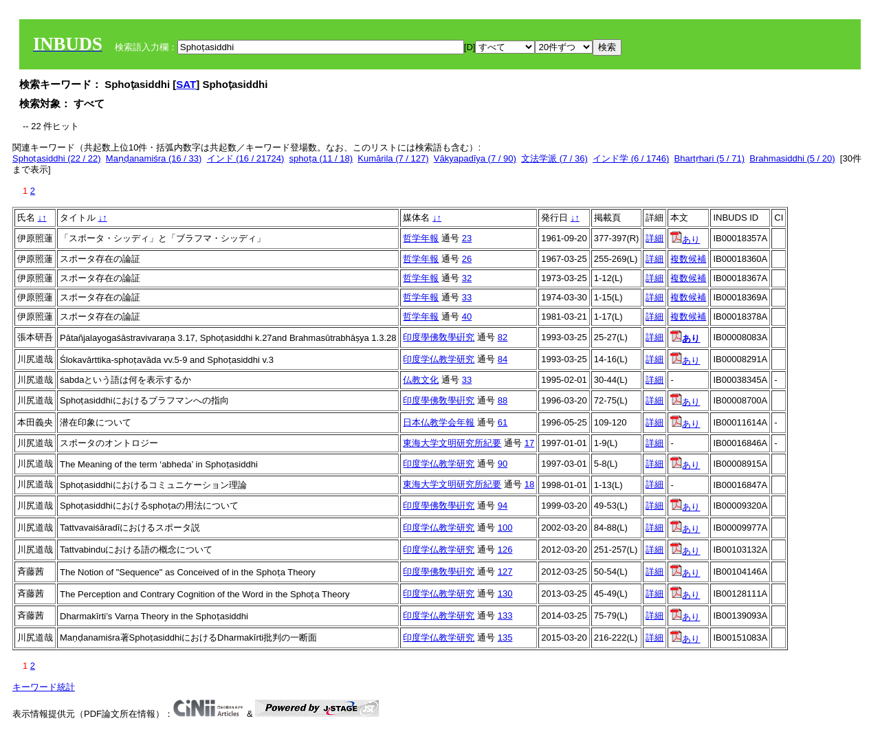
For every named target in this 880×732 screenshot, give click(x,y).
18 (529, 484)
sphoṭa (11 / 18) (321, 158)
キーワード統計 (43, 687)
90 (502, 463)
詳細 (654, 238)
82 (502, 337)
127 (505, 571)
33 (467, 297)
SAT (186, 84)
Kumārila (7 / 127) (393, 158)
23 (467, 238)
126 (505, 549)
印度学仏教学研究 (438, 359)
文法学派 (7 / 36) (554, 158)
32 (467, 278)
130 (505, 593)
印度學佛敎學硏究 (438, 337)
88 (502, 400)
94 (502, 505)
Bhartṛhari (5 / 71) (709, 158)
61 (502, 422)
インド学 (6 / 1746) (631, 158)
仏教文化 (421, 380)
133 (505, 615)
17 (529, 443)
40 (467, 316)
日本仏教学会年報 (438, 422)
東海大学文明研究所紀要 (452, 443)
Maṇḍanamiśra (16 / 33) (154, 158)
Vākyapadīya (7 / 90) (475, 158)
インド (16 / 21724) (246, 158)
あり (685, 239)
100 (505, 527)
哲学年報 (421, 238)
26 (467, 259)
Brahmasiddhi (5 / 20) (792, 158)
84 (502, 359)
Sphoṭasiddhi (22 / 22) (56, 158)
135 (505, 637)
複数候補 (688, 259)
